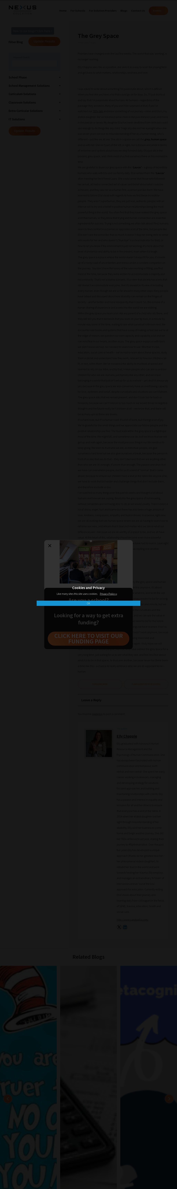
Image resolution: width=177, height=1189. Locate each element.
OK (88, 603)
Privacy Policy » (108, 593)
